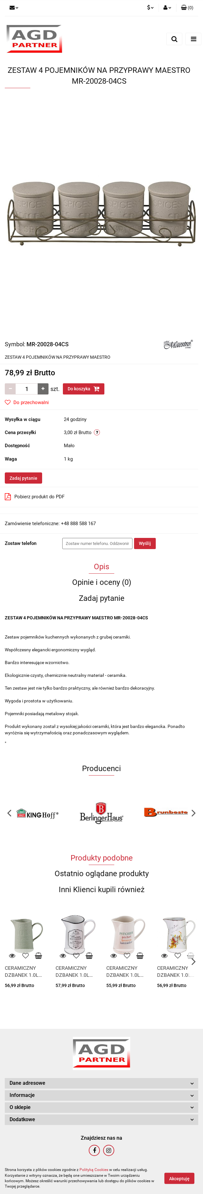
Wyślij (145, 543)
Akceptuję (179, 1178)
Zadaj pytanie (23, 478)
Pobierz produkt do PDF (34, 496)
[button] (187, 8)
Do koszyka (84, 389)
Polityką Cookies (93, 1169)
